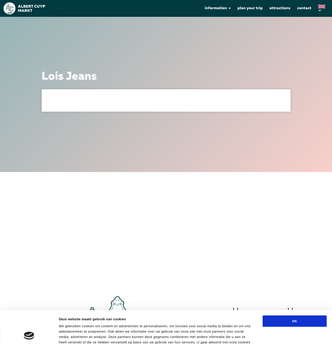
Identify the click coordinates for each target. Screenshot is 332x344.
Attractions (279, 8)
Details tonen (247, 335)
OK (294, 290)
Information (216, 8)
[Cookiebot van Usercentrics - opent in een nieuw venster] (29, 335)
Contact (304, 8)
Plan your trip (250, 8)
